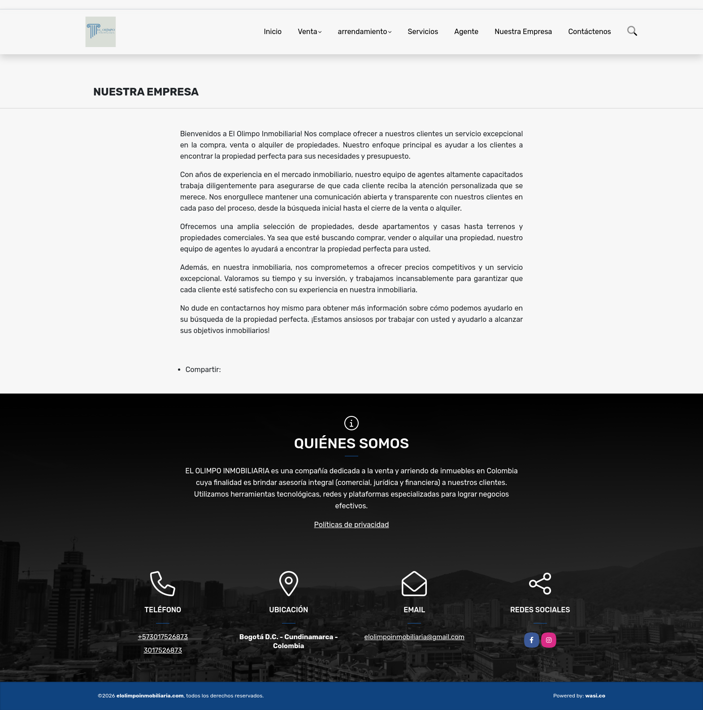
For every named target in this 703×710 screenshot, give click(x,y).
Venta (307, 31)
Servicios (423, 31)
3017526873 (162, 650)
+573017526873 (163, 637)
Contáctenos (589, 31)
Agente (466, 31)
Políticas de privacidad (351, 524)
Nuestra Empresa (523, 31)
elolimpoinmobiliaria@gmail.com (414, 637)
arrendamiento (362, 31)
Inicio (273, 31)
